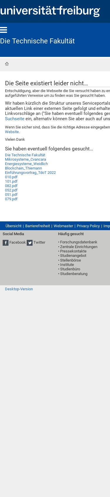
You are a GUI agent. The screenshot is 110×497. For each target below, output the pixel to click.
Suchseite (14, 118)
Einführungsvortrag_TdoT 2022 (30, 172)
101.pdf (11, 181)
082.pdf (11, 186)
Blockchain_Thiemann (23, 168)
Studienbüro (70, 269)
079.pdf (11, 199)
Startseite (7, 64)
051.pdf (11, 194)
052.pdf (11, 190)
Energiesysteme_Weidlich (26, 164)
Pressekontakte (73, 251)
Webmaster (63, 226)
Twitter (39, 242)
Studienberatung (73, 274)
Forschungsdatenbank (78, 242)
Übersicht (13, 226)
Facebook (17, 242)
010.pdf (11, 177)
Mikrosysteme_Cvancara (25, 159)
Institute (67, 264)
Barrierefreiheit (37, 226)
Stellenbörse (70, 260)
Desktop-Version (19, 289)
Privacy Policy (88, 226)
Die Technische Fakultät (37, 41)
